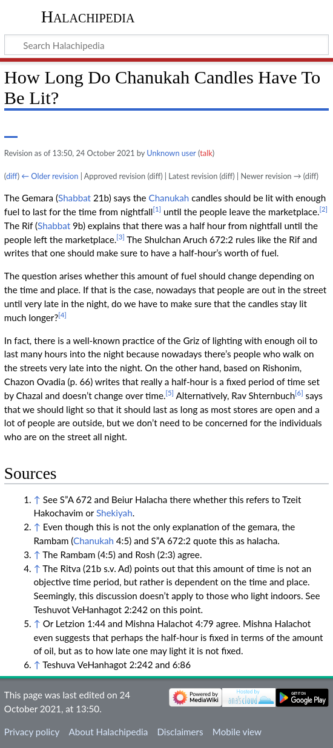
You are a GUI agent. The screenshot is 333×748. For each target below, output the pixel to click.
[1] (157, 209)
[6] (299, 393)
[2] (324, 209)
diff (12, 176)
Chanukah (169, 197)
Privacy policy (31, 731)
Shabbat (74, 197)
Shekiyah (114, 512)
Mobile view (237, 731)
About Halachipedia (108, 731)
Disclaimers (180, 731)
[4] (62, 315)
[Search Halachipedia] (166, 44)
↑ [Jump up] (36, 499)
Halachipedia (88, 16)
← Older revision (49, 176)
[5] (170, 393)
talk (206, 153)
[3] (120, 237)
